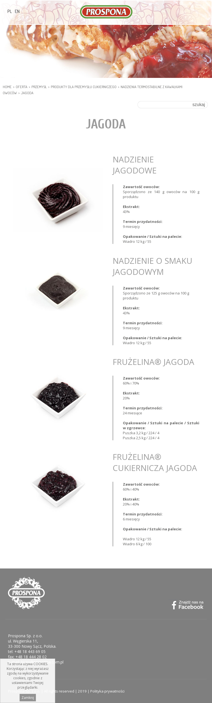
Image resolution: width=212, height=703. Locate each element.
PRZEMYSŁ (39, 87)
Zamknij (28, 697)
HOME (7, 87)
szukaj (198, 104)
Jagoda (27, 93)
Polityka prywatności (107, 691)
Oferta (21, 87)
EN (17, 11)
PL (9, 11)
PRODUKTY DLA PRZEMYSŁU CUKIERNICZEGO (83, 87)
